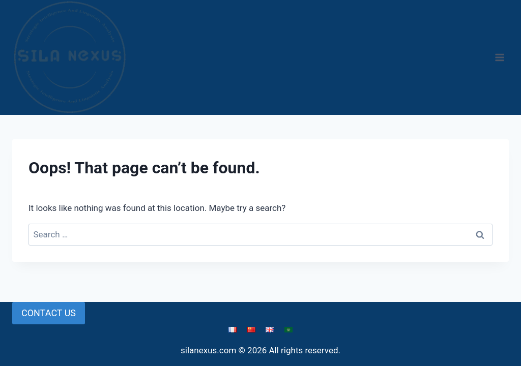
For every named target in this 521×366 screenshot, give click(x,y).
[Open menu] (499, 57)
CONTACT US (48, 313)
